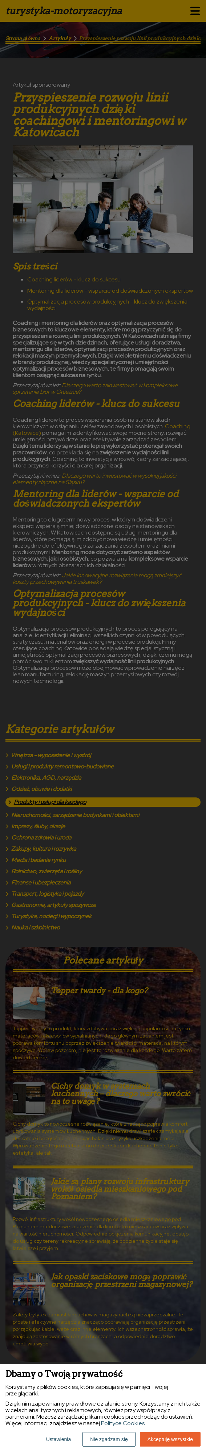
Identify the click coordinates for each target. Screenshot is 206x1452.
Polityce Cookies (123, 1423)
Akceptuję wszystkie (170, 1439)
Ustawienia (58, 1439)
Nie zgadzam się (109, 1439)
